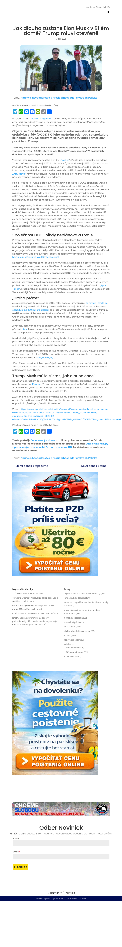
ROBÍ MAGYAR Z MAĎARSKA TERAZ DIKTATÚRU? (35, 613)
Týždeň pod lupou (74, 652)
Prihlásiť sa (20, 866)
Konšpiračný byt (73, 647)
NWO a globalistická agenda (77, 631)
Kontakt (70, 893)
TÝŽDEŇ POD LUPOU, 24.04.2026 (27, 593)
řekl (25, 329)
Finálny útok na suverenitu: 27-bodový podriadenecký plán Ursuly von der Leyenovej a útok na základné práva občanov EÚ (35, 621)
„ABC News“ (19, 173)
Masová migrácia (72, 622)
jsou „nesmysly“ (45, 357)
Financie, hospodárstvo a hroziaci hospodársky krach (54, 97)
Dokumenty (55, 893)
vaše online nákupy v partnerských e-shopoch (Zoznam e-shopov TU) (60, 445)
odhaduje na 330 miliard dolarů (30, 310)
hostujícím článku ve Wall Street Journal (35, 257)
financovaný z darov (43, 440)
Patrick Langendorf (41, 118)
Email (16, 851)
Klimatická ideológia (73, 617)
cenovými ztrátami (96, 303)
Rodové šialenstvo (72, 639)
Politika (92, 97)
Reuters (36, 384)
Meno (16, 838)
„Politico (64, 160)
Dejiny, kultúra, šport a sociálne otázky (82, 593)
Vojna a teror (70, 656)
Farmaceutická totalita (74, 597)
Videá (66, 644)
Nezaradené (69, 626)
